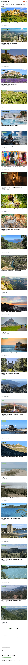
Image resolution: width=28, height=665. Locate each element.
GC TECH (11, 661)
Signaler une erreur (5, 650)
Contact (3, 648)
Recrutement (4, 644)
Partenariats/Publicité (6, 647)
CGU (19, 660)
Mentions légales (23, 660)
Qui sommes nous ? (5, 642)
